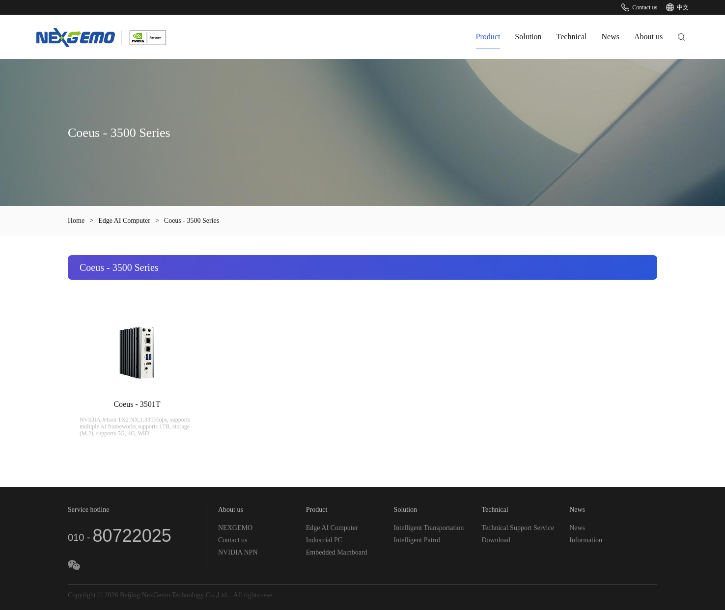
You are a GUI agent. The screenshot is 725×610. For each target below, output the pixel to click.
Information (585, 540)
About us (648, 36)
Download (495, 540)
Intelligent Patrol (417, 540)
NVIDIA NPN (238, 552)
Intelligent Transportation (429, 527)
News (610, 36)
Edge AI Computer (124, 220)
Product (488, 36)
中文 (677, 7)
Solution (528, 36)
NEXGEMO (235, 527)
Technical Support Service (517, 527)
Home (76, 220)
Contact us (639, 7)
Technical (572, 36)
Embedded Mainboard (336, 552)
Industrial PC (324, 540)
